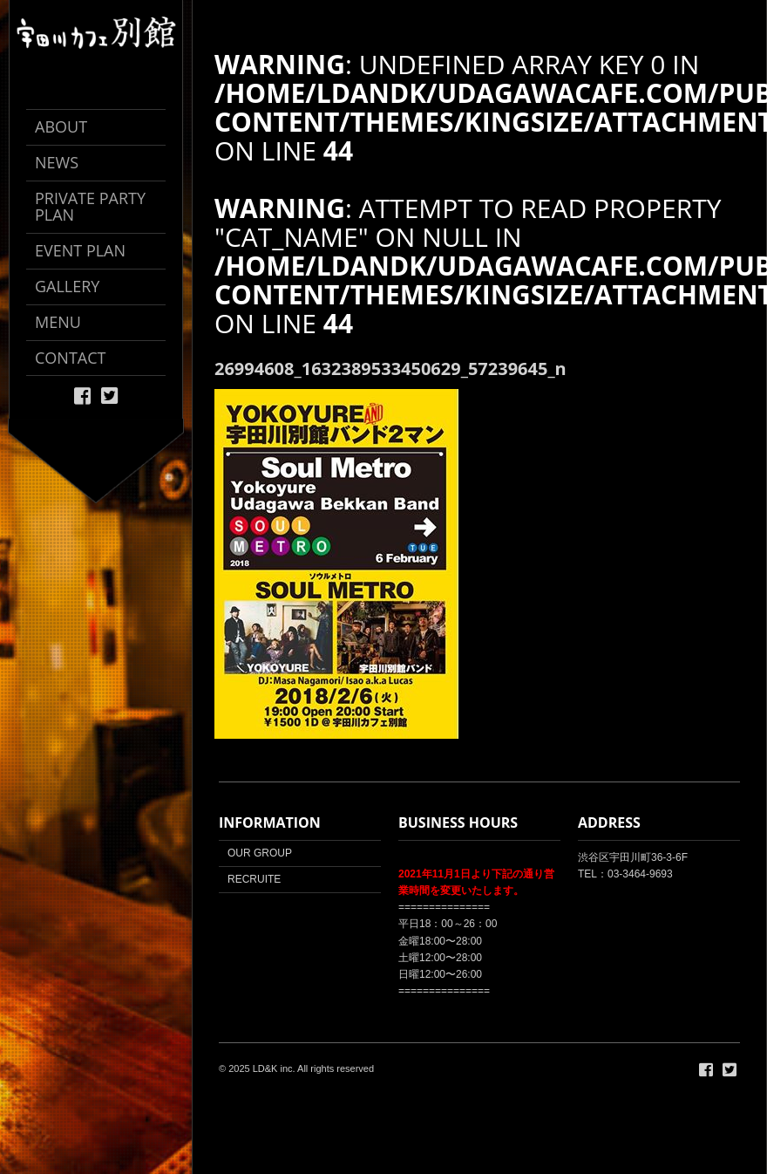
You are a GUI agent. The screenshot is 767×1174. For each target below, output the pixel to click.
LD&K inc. (274, 1068)
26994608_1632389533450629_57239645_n (390, 368)
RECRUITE (254, 879)
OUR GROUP (259, 853)
